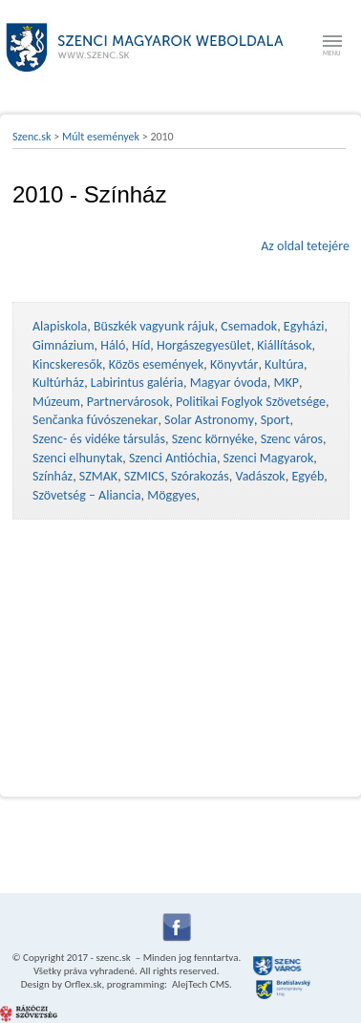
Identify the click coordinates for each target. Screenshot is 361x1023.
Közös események (156, 364)
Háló (112, 345)
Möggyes (171, 495)
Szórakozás (200, 476)
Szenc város (292, 439)
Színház (52, 476)
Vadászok (260, 476)
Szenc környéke (213, 439)
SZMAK (98, 476)
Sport (275, 420)
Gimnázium (63, 345)
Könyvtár (234, 364)
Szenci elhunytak (77, 458)
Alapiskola (59, 326)
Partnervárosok (128, 402)
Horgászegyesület (204, 345)
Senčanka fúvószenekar (95, 420)
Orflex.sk (82, 984)
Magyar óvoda (228, 382)
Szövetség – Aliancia (86, 495)
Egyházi (304, 326)
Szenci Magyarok (268, 458)
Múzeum (56, 402)
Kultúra (284, 364)
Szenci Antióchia (173, 458)
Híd (141, 345)
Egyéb (307, 476)
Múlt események (100, 136)
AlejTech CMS (200, 984)
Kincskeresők (67, 364)
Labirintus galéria (137, 382)
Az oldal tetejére (305, 246)
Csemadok (249, 326)
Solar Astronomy (209, 420)
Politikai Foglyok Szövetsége (251, 402)
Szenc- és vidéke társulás (98, 439)
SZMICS (144, 476)
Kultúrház (58, 382)
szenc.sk (113, 957)
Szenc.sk (32, 136)
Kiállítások (284, 345)
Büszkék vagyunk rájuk (154, 326)
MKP (285, 382)
